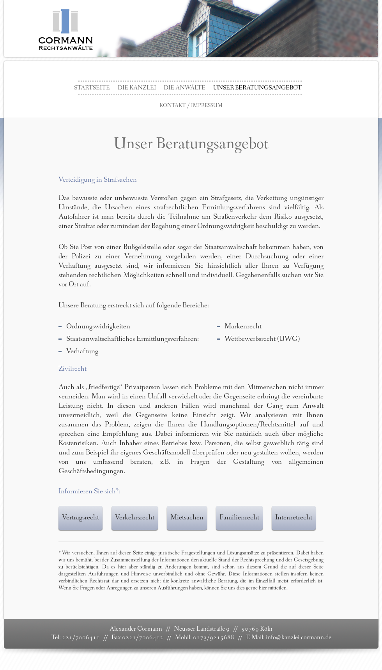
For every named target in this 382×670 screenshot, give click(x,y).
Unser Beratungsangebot (257, 88)
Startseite (92, 88)
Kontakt (172, 106)
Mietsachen (186, 518)
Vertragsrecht (80, 518)
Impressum (207, 106)
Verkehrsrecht (134, 518)
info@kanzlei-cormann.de (298, 638)
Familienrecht (239, 518)
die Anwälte (184, 88)
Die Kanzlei (137, 88)
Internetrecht (293, 518)
